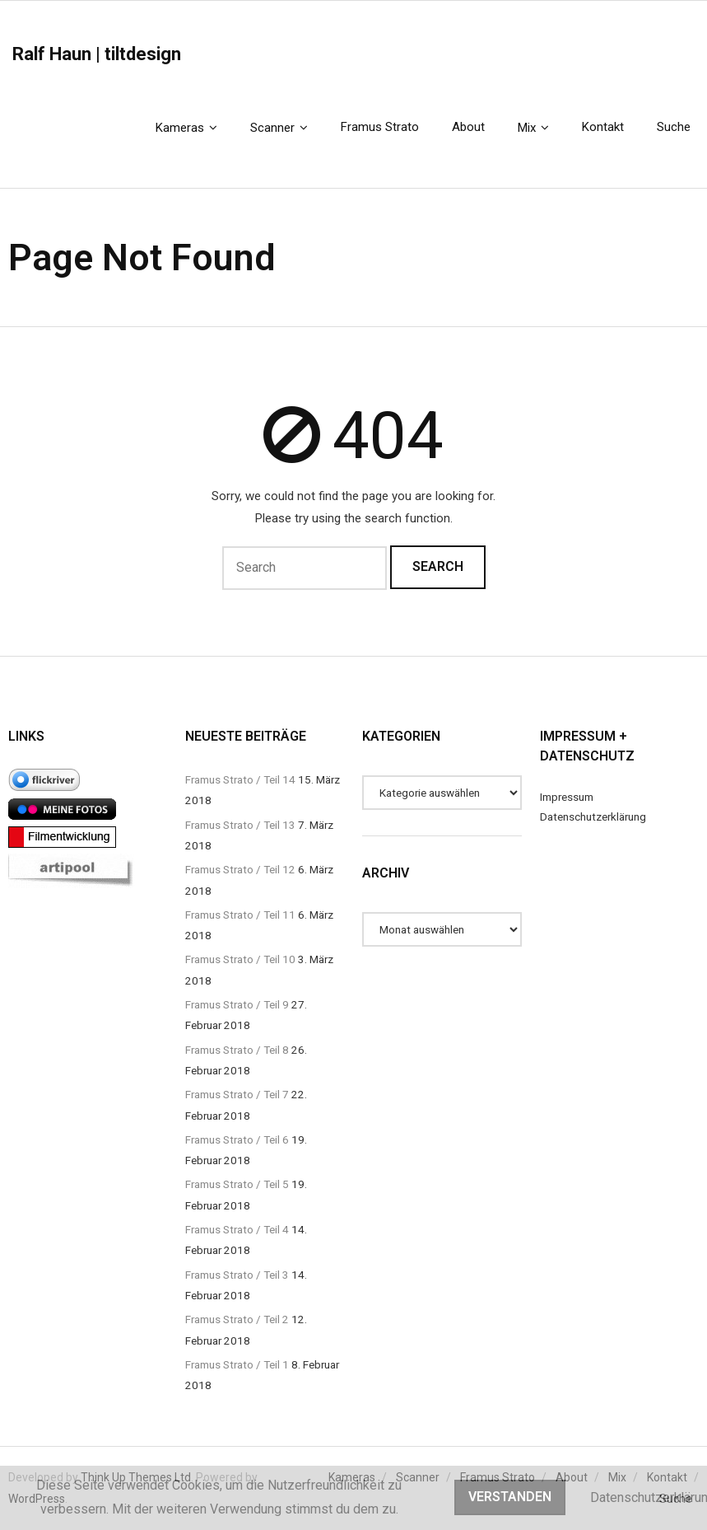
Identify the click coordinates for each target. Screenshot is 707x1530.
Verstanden (509, 1496)
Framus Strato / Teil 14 (240, 779)
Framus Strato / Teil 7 (237, 1094)
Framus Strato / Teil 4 (237, 1229)
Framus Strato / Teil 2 (237, 1319)
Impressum (566, 796)
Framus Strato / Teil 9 (237, 1004)
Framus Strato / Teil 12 (240, 869)
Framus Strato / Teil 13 (240, 824)
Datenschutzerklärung (593, 816)
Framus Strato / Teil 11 (240, 914)
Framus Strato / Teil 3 (237, 1274)
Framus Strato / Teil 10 (240, 959)
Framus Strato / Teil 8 (237, 1049)
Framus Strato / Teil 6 (237, 1139)
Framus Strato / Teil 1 (237, 1364)
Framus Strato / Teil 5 (237, 1184)
